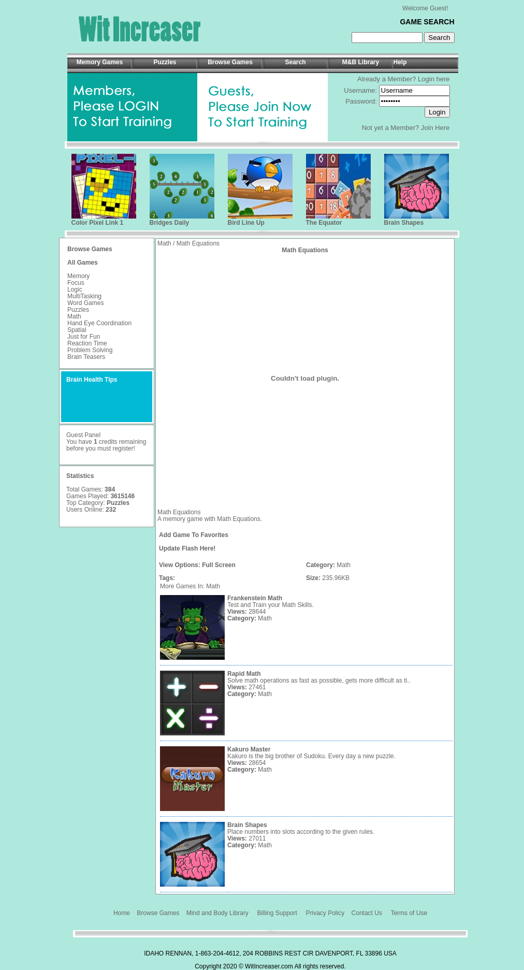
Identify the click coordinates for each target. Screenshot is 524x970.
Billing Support (277, 913)
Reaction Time (87, 343)
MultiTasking (84, 296)
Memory (78, 276)
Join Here (435, 128)
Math (74, 316)
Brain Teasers (86, 356)
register (122, 448)
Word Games (85, 303)
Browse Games (158, 913)
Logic (74, 289)
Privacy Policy (325, 913)
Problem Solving (89, 350)
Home (121, 913)
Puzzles (78, 309)
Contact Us (367, 913)
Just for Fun (83, 336)
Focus (75, 282)
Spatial (76, 330)
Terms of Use (408, 913)
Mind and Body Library (217, 913)
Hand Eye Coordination (99, 323)
